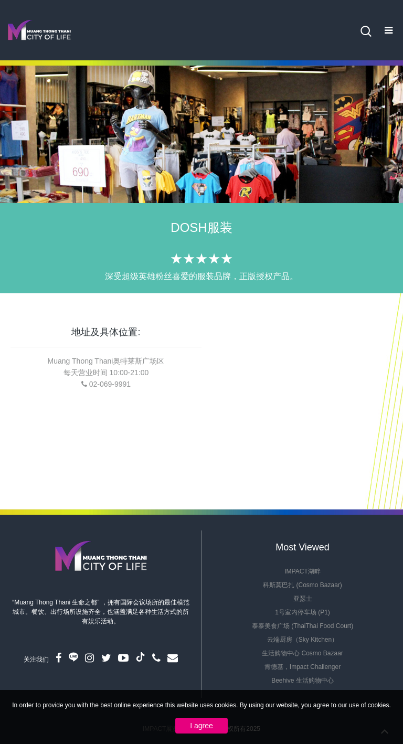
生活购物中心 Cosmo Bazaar (302, 653)
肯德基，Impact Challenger (302, 667)
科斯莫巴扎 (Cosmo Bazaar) (302, 585)
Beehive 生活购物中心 (302, 680)
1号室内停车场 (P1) (302, 612)
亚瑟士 (302, 598)
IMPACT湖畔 (302, 571)
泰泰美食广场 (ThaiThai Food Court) (302, 626)
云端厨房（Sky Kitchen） (302, 639)
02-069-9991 (110, 384)
